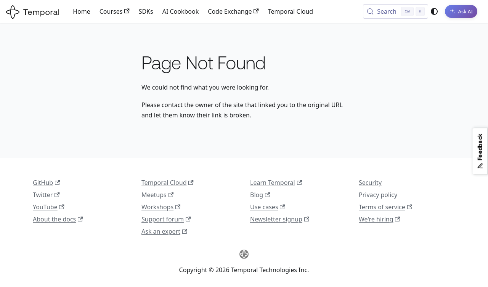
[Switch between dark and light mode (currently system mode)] (434, 11)
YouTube (48, 207)
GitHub (46, 182)
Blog (260, 195)
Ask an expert (164, 231)
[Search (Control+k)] (395, 11)
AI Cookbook (180, 11)
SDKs (146, 11)
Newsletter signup (279, 219)
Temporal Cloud (290, 11)
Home (81, 11)
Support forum (166, 219)
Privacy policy (378, 195)
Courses (115, 11)
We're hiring (379, 219)
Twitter (46, 195)
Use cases (267, 207)
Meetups (157, 195)
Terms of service (385, 207)
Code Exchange (233, 11)
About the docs (58, 219)
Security (370, 182)
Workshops (160, 207)
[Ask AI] (461, 11)
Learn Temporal (276, 182)
